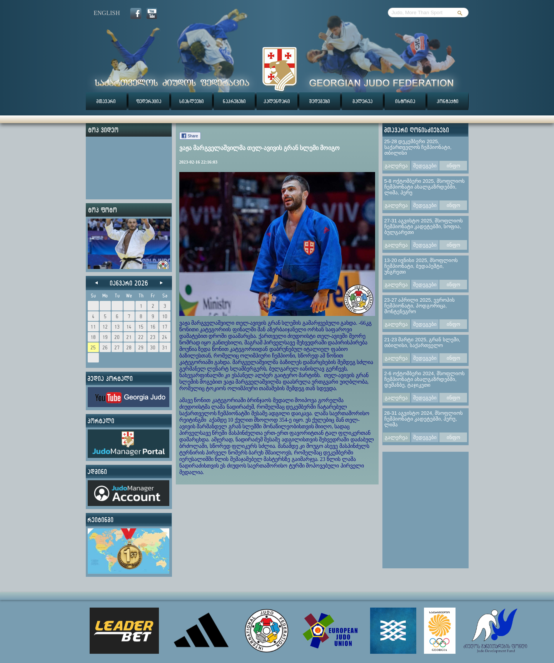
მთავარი (106, 101)
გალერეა (362, 101)
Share (193, 136)
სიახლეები (191, 101)
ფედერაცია (148, 101)
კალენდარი (277, 101)
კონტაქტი (448, 101)
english (106, 13)
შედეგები (319, 101)
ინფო (453, 166)
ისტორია (405, 101)
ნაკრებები (234, 101)
